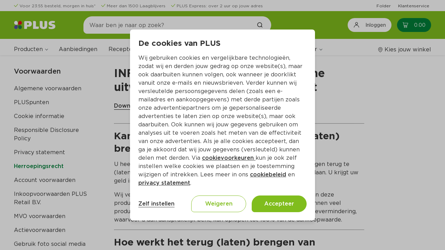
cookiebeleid (268, 174)
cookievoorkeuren (229, 158)
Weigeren (219, 203)
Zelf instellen (156, 203)
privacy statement (164, 183)
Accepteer (279, 203)
